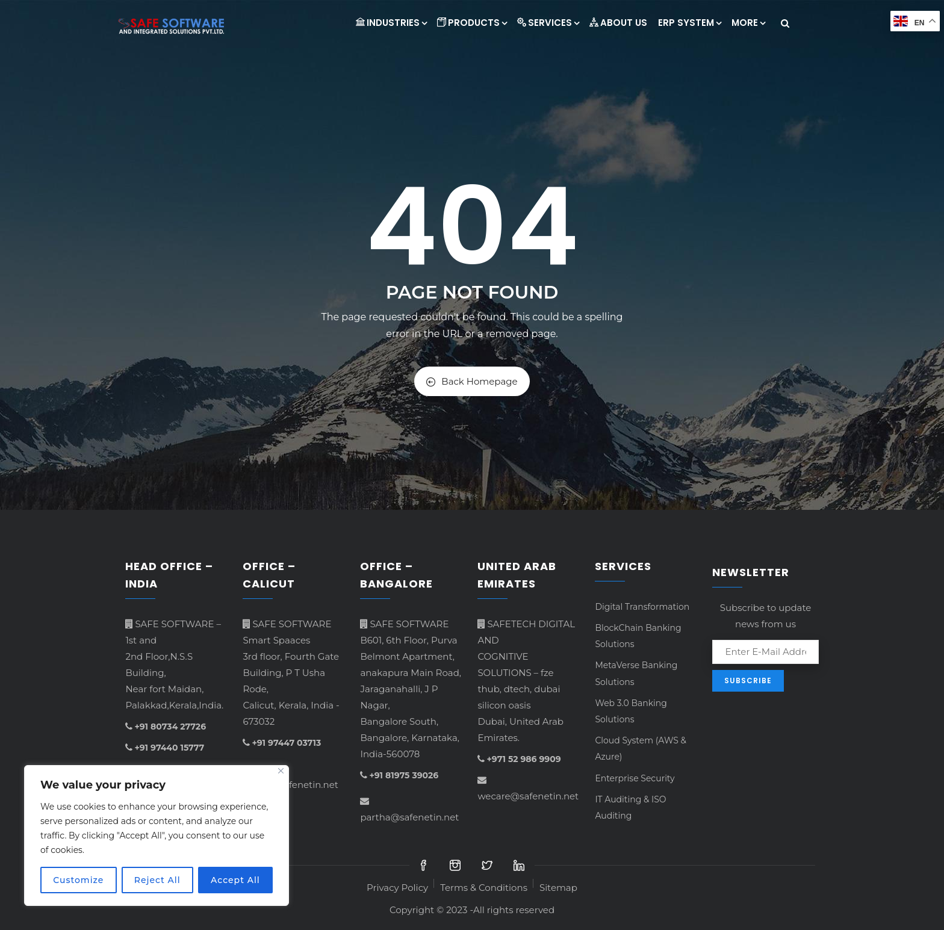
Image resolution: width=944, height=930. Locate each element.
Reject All (157, 880)
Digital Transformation (642, 606)
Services (548, 22)
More (748, 22)
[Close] (281, 770)
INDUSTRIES (391, 22)
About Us (618, 22)
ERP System (689, 22)
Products (471, 22)
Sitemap (558, 887)
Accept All (235, 880)
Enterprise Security (634, 778)
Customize (78, 880)
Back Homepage (471, 381)
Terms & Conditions (483, 887)
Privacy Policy (397, 887)
